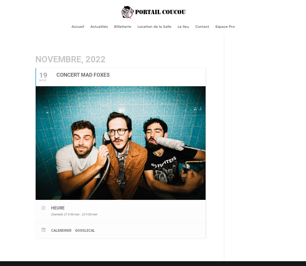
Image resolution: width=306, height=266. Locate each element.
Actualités (99, 27)
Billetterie (122, 27)
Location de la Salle (154, 27)
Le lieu (183, 27)
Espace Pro (225, 27)
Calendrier (61, 230)
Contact (202, 27)
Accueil (77, 27)
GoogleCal (85, 230)
